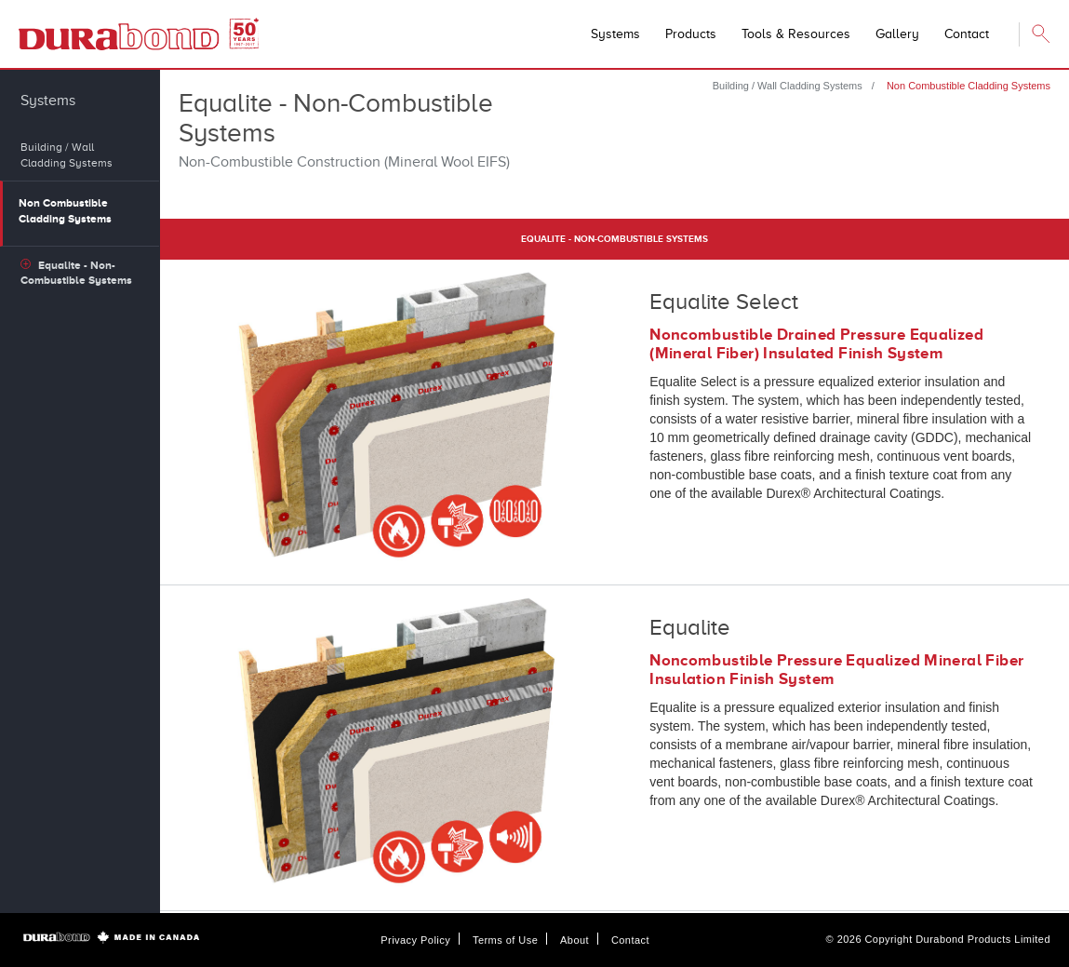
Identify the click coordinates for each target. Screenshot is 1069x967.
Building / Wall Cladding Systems (787, 85)
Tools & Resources (796, 34)
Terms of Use (505, 940)
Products (690, 34)
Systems (615, 34)
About (574, 940)
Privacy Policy (415, 940)
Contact (630, 940)
